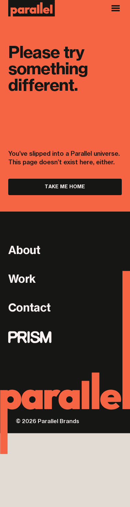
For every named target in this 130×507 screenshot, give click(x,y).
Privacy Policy (27, 364)
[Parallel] (31, 8)
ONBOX (113, 421)
